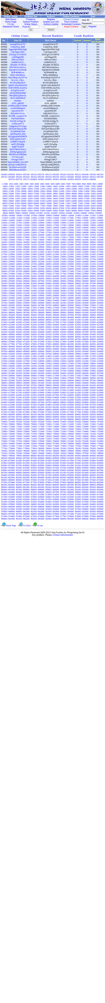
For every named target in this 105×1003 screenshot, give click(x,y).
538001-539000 (96, 363)
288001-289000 (23, 278)
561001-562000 (23, 373)
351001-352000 (23, 300)
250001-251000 (82, 264)
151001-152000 (67, 230)
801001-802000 (52, 456)
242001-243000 (67, 261)
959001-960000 (8, 511)
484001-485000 (23, 346)
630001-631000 (8, 397)
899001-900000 (52, 489)
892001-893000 (52, 487)
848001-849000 (23, 473)
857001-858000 (52, 475)
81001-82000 (96, 206)
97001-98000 (96, 210)
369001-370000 (82, 305)
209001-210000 (96, 249)
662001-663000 (67, 407)
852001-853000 (82, 473)
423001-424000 (52, 325)
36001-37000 (33, 193)
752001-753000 (52, 439)
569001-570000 (37, 375)
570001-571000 (52, 375)
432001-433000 (82, 327)
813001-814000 (23, 460)
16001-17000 (83, 186)
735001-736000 (8, 434)
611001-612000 (37, 390)
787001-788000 (52, 451)
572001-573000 (82, 375)
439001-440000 (82, 329)
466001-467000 (67, 339)
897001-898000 (23, 489)
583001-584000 (37, 380)
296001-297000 (37, 281)
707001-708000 (8, 424)
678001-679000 (96, 412)
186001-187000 (67, 242)
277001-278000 (67, 274)
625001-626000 (37, 395)
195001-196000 (96, 244)
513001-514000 (37, 356)
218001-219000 (23, 254)
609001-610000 (8, 390)
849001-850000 (37, 473)
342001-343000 (96, 295)
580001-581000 (96, 378)
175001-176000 (8, 240)
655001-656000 (67, 405)
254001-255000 (37, 266)
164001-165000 (52, 235)
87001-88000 (71, 208)
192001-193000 (52, 244)
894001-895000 (82, 487)
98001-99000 (8, 213)
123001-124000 (67, 220)
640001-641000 (52, 400)
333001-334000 (67, 293)
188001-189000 (96, 242)
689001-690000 (52, 417)
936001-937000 (82, 502)
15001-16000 (71, 186)
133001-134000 (8, 225)
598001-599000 (52, 385)
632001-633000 (37, 397)
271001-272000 (82, 271)
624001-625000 (23, 395)
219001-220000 (37, 254)
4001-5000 (45, 184)
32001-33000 (83, 191)
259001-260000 (8, 269)
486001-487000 (52, 346)
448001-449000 (8, 334)
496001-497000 (96, 349)
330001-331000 (23, 293)
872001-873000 (67, 480)
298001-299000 (67, 281)
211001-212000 (23, 252)
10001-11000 (8, 186)
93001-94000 (46, 210)
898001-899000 (37, 489)
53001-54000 (46, 198)
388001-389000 (52, 312)
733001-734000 (82, 431)
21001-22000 (46, 189)
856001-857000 (37, 475)
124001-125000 (82, 220)
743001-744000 (23, 436)
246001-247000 (23, 264)
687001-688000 (23, 417)
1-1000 (5, 184)
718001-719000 (67, 426)
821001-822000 (37, 463)
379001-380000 (23, 310)
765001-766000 (37, 443)
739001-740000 (67, 434)
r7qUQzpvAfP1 (18, 52)
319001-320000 (67, 288)
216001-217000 (96, 252)
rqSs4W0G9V (18, 111)
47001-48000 (71, 196)
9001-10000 (97, 184)
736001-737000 (23, 434)
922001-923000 (82, 497)
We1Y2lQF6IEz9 (17, 98)
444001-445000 (52, 332)
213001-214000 (52, 252)
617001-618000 (23, 392)
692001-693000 (96, 417)
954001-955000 (37, 509)
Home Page (10, 22)
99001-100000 (21, 213)
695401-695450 (23, 177)
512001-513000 (22, 356)
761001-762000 (82, 441)
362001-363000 (82, 303)
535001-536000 (52, 363)
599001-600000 (67, 385)
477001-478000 (23, 344)
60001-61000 (33, 201)
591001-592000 (52, 383)
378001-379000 (8, 310)
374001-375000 (52, 308)
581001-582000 (8, 380)
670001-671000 (82, 409)
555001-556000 (37, 371)
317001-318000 (37, 288)
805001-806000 (8, 458)
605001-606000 (52, 388)
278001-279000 (82, 274)
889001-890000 (8, 487)
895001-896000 (96, 487)
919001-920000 (37, 497)
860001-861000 (96, 475)
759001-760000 (52, 441)
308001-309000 (8, 286)
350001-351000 (8, 300)
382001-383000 (67, 310)
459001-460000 (67, 337)
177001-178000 (37, 240)
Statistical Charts (10, 26)
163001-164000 (37, 235)
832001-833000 (96, 465)
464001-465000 (37, 339)
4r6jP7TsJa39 (18, 147)
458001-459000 (52, 337)
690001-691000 (67, 417)
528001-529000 (52, 361)
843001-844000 (52, 470)
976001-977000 (52, 516)
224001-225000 (8, 257)
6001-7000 (65, 184)
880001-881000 (82, 482)
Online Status (28, 24)
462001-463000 (8, 339)
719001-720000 (82, 426)
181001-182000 (96, 240)
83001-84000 (20, 208)
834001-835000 (23, 468)
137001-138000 (67, 225)
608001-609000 (96, 388)
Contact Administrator (62, 535)
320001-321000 (82, 288)
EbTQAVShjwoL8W (18, 129)
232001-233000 (23, 259)
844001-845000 (67, 470)
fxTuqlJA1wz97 (18, 90)
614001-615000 (81, 390)
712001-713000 (81, 424)
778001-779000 (23, 448)
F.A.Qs (10, 24)
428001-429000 (23, 327)
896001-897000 (8, 489)
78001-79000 (58, 206)
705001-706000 (82, 422)
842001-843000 (37, 470)
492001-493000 (37, 349)
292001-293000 (82, 278)
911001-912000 (23, 494)
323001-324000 (23, 291)
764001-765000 (23, 443)
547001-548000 (23, 368)
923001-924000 (96, 497)
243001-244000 (82, 261)
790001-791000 (96, 451)
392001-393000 (8, 315)
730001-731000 (37, 431)
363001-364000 (96, 303)
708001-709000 (23, 424)
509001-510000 (82, 354)
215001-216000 (81, 252)
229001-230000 (82, 257)
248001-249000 (52, 264)
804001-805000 (96, 456)
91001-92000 (20, 210)
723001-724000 (37, 429)
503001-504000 (96, 351)
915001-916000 (81, 494)
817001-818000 (82, 460)
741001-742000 (96, 434)
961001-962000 (37, 511)
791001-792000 (8, 453)
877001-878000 (37, 482)
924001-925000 (8, 499)
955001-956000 (52, 509)
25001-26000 (96, 189)
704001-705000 (67, 422)
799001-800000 (23, 456)
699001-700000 (96, 419)
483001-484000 (8, 346)
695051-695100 (23, 174)
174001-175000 (96, 237)
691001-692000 (82, 417)
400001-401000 (23, 317)
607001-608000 (82, 388)
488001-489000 (82, 346)
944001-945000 (96, 504)
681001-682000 (37, 414)
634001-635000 (67, 397)
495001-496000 (82, 349)
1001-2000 (13, 184)
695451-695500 (37, 177)
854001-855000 (8, 475)
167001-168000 (96, 235)
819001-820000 (8, 463)
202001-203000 (96, 247)
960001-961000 (23, 511)
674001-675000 (37, 412)
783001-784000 (96, 448)
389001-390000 (67, 312)
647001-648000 (52, 402)
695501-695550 (52, 177)
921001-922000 (67, 497)
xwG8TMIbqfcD (17, 108)
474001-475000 (82, 341)
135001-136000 (37, 225)
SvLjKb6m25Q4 (18, 131)
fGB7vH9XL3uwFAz (17, 88)
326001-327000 (67, 291)
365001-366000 (23, 305)
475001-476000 (96, 341)
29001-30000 (46, 191)
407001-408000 (23, 320)
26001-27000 (8, 191)
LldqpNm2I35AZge (17, 126)
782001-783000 (82, 448)
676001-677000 (67, 412)
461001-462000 (96, 337)
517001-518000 (96, 356)
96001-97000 (83, 210)
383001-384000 (82, 310)
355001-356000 (82, 300)
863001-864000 (37, 477)
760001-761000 (67, 441)
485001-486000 (37, 346)
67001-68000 (20, 203)
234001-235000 (52, 259)
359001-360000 (37, 303)
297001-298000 (52, 281)
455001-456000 (8, 337)
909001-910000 (96, 492)
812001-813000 (8, 460)
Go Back (27, 525)
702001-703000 (37, 422)
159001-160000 (82, 232)
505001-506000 (23, 354)
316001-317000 (23, 288)
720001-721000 (96, 426)
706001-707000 (96, 422)
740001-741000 (82, 434)
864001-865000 (52, 477)
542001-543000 (52, 366)
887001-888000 (82, 485)
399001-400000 (8, 317)
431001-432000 (67, 327)
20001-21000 (33, 189)
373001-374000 (37, 308)
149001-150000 (37, 230)
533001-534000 (23, 363)
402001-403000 (52, 317)
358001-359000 (23, 303)
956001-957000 (67, 509)
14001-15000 (58, 186)
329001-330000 (8, 293)
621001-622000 (82, 392)
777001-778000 (8, 448)
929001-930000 (82, 499)
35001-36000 (20, 193)
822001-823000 (52, 463)
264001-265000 (82, 269)
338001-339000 (37, 295)
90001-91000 (8, 210)
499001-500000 (37, 351)
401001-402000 (37, 317)
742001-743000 (8, 436)
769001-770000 (96, 443)
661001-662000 (52, 407)
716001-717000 (37, 426)
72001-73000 (83, 203)
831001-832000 (82, 465)
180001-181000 (82, 240)
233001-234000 (37, 259)
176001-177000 (23, 240)
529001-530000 (67, 361)
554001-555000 (23, 371)
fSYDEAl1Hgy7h (18, 121)
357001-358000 (8, 303)
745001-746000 (52, 436)
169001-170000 (23, 237)
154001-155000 (8, 232)
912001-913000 (37, 494)
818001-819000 (96, 460)
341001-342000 (82, 295)
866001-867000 (82, 477)
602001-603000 (8, 388)
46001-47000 (58, 196)
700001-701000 (8, 422)
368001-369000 (67, 305)
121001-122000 (37, 220)
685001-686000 (96, 414)
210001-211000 (8, 252)
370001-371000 (96, 305)
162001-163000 (23, 235)
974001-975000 (23, 516)
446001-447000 (82, 332)
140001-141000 (8, 227)
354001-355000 (67, 300)
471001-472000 (37, 341)
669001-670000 (67, 409)
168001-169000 (8, 237)
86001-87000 (58, 208)
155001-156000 (23, 232)
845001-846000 (82, 470)
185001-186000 (52, 242)
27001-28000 (20, 191)
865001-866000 (67, 477)
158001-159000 (67, 232)
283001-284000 (52, 276)
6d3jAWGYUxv (18, 113)
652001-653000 (23, 405)
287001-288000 (8, 278)
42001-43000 (8, 196)
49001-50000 (96, 196)
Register (48, 19)
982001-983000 (37, 519)
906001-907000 (52, 492)
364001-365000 (8, 305)
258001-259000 (96, 266)
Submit (87, 40)
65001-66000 (96, 201)
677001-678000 (82, 412)
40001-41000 (83, 193)
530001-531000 (82, 361)
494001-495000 (67, 349)
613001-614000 (67, 390)
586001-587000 (82, 380)
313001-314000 (81, 286)
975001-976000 (37, 516)
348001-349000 (82, 298)
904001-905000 (23, 492)
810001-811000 (82, 458)
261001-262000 (37, 269)
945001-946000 (8, 506)
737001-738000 (37, 434)
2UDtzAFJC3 (18, 124)
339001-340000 (52, 295)
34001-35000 (8, 193)
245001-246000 (8, 264)
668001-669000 (52, 409)
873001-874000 (82, 480)
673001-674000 (23, 412)
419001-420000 (96, 322)
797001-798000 (96, 453)
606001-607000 (67, 388)
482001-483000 (96, 344)
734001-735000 (96, 431)
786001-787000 (37, 451)
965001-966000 (96, 511)
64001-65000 (83, 201)
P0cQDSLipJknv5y (17, 95)
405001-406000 (96, 317)
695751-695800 (30, 179)
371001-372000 (8, 308)
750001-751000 (23, 439)
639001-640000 (37, 400)
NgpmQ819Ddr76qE (18, 49)
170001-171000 (37, 237)
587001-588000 (96, 380)
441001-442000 (8, 332)
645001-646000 (23, 402)
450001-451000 (37, 334)
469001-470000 (8, 341)
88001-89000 (83, 208)
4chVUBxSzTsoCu (17, 149)
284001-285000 (67, 276)
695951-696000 (89, 179)
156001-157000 (37, 232)
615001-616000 (96, 390)
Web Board (10, 19)
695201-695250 (67, 174)
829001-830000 (52, 465)
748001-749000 (96, 436)
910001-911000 (8, 494)
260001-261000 (23, 269)
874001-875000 (96, 480)
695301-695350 (96, 174)
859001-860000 (82, 475)
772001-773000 (37, 446)
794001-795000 (52, 453)
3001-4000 (34, 184)
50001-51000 (8, 198)
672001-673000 (8, 412)
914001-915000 (67, 494)
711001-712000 (67, 424)
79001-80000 (71, 206)
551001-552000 (82, 368)
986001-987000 (96, 519)
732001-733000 (67, 431)
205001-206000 (37, 249)
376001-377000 (82, 308)
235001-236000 (67, 259)
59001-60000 (20, 201)
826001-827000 (8, 465)
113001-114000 (23, 218)
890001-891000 (23, 487)
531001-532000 (96, 361)
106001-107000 (23, 215)
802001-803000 (67, 456)
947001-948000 (37, 506)
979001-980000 (96, 516)
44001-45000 (33, 196)
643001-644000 (96, 400)
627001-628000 (67, 395)
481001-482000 (82, 344)
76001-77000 (33, 206)
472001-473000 (52, 341)
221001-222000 (67, 254)
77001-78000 (46, 206)
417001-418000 (67, 322)
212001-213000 (37, 252)
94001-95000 (58, 210)
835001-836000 (37, 468)
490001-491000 (8, 349)
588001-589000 (8, 383)
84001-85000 (33, 208)
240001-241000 (37, 261)
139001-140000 (96, 225)
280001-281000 (8, 276)
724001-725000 (52, 429)
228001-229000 (67, 257)
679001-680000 (8, 414)
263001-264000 (67, 269)
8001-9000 (86, 184)
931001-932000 (8, 502)
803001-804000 (82, 456)
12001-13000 (33, 186)
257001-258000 (82, 266)
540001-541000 (23, 366)
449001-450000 (23, 334)
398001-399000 (96, 315)
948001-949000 (52, 506)
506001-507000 (37, 354)
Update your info (48, 22)
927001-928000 (52, 499)
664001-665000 (96, 407)
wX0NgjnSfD (18, 57)
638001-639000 (23, 400)
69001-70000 (46, 203)
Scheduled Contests (67, 25)
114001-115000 (37, 218)
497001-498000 (8, 351)
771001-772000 (23, 446)
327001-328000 (82, 291)
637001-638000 (8, 400)
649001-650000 (82, 402)
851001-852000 (67, 473)
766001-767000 (52, 443)
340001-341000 (67, 295)
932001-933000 (23, 502)
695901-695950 (74, 179)
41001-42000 (96, 193)
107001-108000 (38, 215)
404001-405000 (82, 317)
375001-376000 (67, 308)
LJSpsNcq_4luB (18, 47)
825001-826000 (96, 463)
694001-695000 (23, 419)
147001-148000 (8, 230)
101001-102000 (50, 213)
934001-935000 (52, 502)
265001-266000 (96, 269)
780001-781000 (52, 448)
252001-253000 (8, 266)
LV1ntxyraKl (17, 157)
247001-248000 (37, 264)
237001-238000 (96, 259)
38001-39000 (58, 193)
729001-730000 (23, 431)
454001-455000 (96, 334)
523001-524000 (82, 358)
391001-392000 (96, 312)
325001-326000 (52, 291)
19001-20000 (20, 189)
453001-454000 (82, 334)
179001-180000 (67, 240)
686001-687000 (8, 417)
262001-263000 (52, 269)
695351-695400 (8, 177)
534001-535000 (37, 363)
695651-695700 (96, 177)
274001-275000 (23, 274)
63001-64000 (71, 201)
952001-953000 (8, 509)
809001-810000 (67, 458)
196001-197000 (8, 247)
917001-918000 (8, 497)
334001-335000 (82, 293)
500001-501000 (52, 351)
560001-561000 (8, 373)
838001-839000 (82, 468)
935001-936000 (67, 502)
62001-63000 (58, 201)
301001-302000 (8, 283)
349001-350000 (96, 298)
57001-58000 (96, 198)
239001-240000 (23, 261)
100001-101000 (36, 213)
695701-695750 (15, 179)
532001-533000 (8, 363)
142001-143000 (37, 227)
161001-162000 (8, 235)
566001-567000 (96, 373)
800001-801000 (37, 456)
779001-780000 (37, 448)
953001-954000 (23, 509)
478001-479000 (37, 344)
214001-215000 (67, 252)
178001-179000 (52, 240)
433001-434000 (96, 327)
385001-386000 (8, 312)
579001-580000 (82, 378)
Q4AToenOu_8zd (17, 134)
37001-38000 (46, 193)
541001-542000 (37, 366)
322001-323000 (8, 291)
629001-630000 (96, 395)
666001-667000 (23, 409)
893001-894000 (67, 487)
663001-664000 (82, 407)
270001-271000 (67, 271)
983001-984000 (52, 519)
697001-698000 (67, 419)
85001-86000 (46, 208)
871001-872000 (52, 480)
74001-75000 (8, 206)
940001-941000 (37, 504)
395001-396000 (52, 315)
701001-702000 (23, 422)
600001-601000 (82, 385)
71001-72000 (71, 203)
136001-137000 (52, 225)
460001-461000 (82, 337)
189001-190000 (8, 244)
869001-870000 (23, 480)
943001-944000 (82, 504)
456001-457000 (23, 337)
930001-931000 (96, 499)
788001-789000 (67, 451)
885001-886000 (52, 485)
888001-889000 (96, 485)
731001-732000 (52, 431)
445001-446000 (67, 332)
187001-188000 (82, 242)
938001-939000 (8, 504)
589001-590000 (23, 383)
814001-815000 (37, 460)
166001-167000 (82, 235)
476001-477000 (8, 344)
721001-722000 (8, 429)
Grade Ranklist (84, 35)
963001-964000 (67, 511)
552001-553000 (96, 368)
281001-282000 (23, 276)
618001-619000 (37, 392)
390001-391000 (82, 312)
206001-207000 (52, 249)
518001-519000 (8, 358)
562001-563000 (37, 373)
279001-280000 (96, 274)
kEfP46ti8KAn (17, 72)
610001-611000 (23, 390)
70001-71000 (58, 203)
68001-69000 (33, 203)
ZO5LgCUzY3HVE (17, 54)
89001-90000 (96, 208)
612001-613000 (52, 390)
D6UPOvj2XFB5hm (18, 154)
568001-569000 (23, 375)
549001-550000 (52, 368)
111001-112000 (96, 215)
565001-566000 (82, 373)
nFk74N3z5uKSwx (17, 67)
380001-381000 (37, 310)
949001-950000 (67, 506)
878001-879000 (52, 482)
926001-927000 (37, 499)
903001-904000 (8, 492)
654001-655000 (52, 405)
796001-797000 (82, 453)
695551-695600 (67, 177)
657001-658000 (96, 405)
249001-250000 (67, 264)
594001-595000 (96, 383)
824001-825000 (82, 463)
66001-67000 (8, 203)
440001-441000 (96, 329)
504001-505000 (8, 354)
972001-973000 (96, 514)
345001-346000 (37, 298)
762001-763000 (96, 441)
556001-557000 (52, 371)
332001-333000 (52, 293)
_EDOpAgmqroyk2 (17, 152)
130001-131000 (67, 223)
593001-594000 (82, 383)
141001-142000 (23, 227)
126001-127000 (8, 223)
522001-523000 (67, 358)
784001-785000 (8, 451)
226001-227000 (37, 257)
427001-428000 (8, 327)
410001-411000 (67, 320)
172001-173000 (67, 237)
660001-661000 (37, 407)
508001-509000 (67, 354)
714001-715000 (8, 426)
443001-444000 (37, 332)
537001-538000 (82, 363)
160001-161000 (96, 232)
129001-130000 (52, 223)
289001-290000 (37, 278)
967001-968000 (23, 514)
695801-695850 (45, 179)
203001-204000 (8, 249)
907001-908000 (67, 492)
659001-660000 (23, 407)
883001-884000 (23, 485)
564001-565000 (67, 373)
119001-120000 (8, 220)
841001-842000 (23, 470)
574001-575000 (8, 378)
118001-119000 (96, 218)
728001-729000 (8, 431)
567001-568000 (8, 375)
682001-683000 (52, 414)
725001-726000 (67, 429)
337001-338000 (23, 295)
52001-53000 (33, 198)
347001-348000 (67, 298)
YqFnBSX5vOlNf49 (18, 70)
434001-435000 (8, 329)
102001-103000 (65, 213)
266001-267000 (8, 271)
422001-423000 (37, 325)
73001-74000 (96, 203)
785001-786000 (23, 451)
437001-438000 (52, 329)
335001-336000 (96, 293)
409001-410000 (52, 320)
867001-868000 (96, 477)
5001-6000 (55, 184)
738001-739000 (52, 434)
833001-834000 (8, 468)
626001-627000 (52, 395)
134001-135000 (23, 225)
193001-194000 (67, 244)
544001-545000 (82, 366)
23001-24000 (71, 189)
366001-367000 (37, 305)
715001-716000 (23, 426)
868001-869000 (8, 480)
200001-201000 (67, 247)
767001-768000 (67, 443)
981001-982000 (23, 519)
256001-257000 (67, 266)
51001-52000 (20, 198)
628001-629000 (82, 395)
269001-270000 (52, 271)
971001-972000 (82, 514)
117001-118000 (81, 218)
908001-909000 (82, 492)
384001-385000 (96, 310)
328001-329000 (96, 291)
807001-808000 (37, 458)
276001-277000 (52, 274)
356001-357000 (96, 300)
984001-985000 (67, 519)
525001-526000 (8, 361)
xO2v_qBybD (18, 103)
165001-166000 (67, 235)
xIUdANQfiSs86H (18, 93)
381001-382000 (52, 310)
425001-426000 (82, 325)
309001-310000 (23, 286)
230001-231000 (96, 257)
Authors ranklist (48, 24)
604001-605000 (37, 388)
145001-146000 (82, 227)
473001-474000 (67, 341)
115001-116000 (52, 218)
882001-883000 (8, 485)
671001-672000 (96, 409)
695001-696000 (37, 419)
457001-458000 (37, 337)
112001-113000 (8, 218)
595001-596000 (8, 385)
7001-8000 (76, 184)
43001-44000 (20, 196)
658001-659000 (8, 407)
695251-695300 (82, 174)
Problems (28, 19)
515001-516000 (67, 356)
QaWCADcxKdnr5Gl (17, 85)
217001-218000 (8, 254)
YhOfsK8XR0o (17, 118)
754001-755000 (82, 439)
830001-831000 (67, 465)
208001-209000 (82, 249)
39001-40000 (71, 193)
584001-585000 (52, 380)
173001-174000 (82, 237)
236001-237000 (82, 259)
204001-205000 (23, 249)
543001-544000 (67, 366)
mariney (17, 100)
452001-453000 (67, 334)
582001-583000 (23, 380)
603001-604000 (23, 388)
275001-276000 (37, 274)
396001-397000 (67, 315)
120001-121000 (22, 220)
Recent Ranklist (52, 35)
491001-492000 (23, 349)
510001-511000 (96, 354)
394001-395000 (37, 315)
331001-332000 (37, 293)
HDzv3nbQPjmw (17, 75)
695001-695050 (8, 174)
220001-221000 (52, 254)
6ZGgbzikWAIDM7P (18, 136)
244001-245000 (96, 261)
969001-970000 (52, 514)
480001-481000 (67, 344)
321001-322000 (96, 288)
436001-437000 (37, 329)
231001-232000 (8, 259)
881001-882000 (96, 482)
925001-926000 (23, 499)
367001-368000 (52, 305)
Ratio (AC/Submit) (98, 40)
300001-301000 (96, 281)
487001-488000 (67, 346)
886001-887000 (67, 485)
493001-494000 (52, 349)
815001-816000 (52, 460)
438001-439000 (67, 329)
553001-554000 (8, 371)
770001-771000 (8, 446)
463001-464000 (23, 339)
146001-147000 (96, 227)
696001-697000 (52, 419)
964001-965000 (82, 511)
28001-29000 (33, 191)
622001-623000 (96, 392)
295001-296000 (23, 281)
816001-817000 (67, 460)
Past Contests (67, 22)
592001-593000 (67, 383)
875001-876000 (8, 482)
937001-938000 (96, 502)
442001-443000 (23, 332)
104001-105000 (95, 213)
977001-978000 (67, 516)
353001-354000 (52, 300)
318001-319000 (52, 288)
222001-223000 (82, 254)
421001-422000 (23, 325)
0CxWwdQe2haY (18, 83)
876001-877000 (23, 482)
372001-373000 (23, 308)
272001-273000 (96, 271)
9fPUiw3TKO (18, 60)
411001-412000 (82, 320)
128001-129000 (37, 223)
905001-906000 (37, 492)
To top (40, 525)
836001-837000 (52, 468)
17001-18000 (96, 186)
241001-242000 (52, 261)
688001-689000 (37, 417)
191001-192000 (37, 244)
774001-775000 (67, 446)
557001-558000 (67, 371)
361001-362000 (67, 303)
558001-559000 (82, 371)
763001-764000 (8, 443)
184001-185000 (37, 242)
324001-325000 (37, 291)
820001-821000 (23, 463)
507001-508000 (52, 354)
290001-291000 (52, 278)
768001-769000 (82, 443)
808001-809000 (52, 458)
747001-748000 (82, 436)
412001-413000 (96, 320)
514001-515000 (52, 356)
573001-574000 (96, 375)
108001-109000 (52, 215)
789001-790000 (82, 451)
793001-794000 (37, 453)
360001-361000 (52, 303)
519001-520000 (23, 358)
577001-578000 (52, 378)
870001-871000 (37, 480)
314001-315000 (96, 286)
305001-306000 (67, 283)
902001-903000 (96, 489)
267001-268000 (23, 271)
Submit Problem (29, 22)
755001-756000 (96, 439)
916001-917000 (96, 494)
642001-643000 (82, 400)
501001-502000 (67, 351)
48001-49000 (83, 196)
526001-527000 (23, 361)
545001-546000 (96, 366)
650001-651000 (96, 402)
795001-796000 (67, 453)
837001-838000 (67, 468)
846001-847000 (96, 470)
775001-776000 (82, 446)
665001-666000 (8, 409)
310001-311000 (37, 286)
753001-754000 (67, 439)
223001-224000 (96, 254)
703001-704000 (52, 422)
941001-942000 (52, 504)
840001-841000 (8, 470)
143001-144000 (52, 227)
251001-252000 (96, 264)
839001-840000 (96, 468)
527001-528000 (37, 361)
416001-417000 (52, 322)
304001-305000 (52, 283)
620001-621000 (67, 392)
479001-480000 (52, 344)
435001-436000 (23, 329)
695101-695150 (37, 174)
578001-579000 (67, 378)
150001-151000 (52, 230)
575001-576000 (23, 378)
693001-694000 (8, 419)
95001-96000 (71, 210)
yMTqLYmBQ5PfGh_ (17, 165)
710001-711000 (52, 424)
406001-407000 (8, 320)
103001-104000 (80, 213)
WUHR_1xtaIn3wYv (18, 116)
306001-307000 (82, 283)
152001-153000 (82, 230)
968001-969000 (37, 514)
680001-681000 (23, 414)
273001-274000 (8, 274)
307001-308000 (96, 283)
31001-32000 (71, 191)
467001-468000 (82, 339)
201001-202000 (82, 247)
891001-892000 (37, 487)
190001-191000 (23, 244)
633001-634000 (52, 397)
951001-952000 (96, 506)
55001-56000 (71, 198)
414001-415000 (23, 322)
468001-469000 (96, 339)
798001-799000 (8, 456)
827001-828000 (23, 465)
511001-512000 (8, 356)
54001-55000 (58, 198)
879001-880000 (67, 482)
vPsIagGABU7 (17, 159)
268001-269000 (37, 271)
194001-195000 (82, 244)
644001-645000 (8, 402)
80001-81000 (83, 206)
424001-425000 (67, 325)
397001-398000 (82, 315)
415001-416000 (37, 322)
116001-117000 (67, 218)
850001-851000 (52, 473)
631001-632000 (23, 397)
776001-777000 (96, 446)
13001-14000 (46, 186)
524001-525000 (96, 358)
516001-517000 (82, 356)
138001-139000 (82, 225)
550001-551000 (67, 368)
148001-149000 (23, 230)
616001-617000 (8, 392)
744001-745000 (37, 436)
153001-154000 (96, 230)
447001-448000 (96, 332)
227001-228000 (52, 257)
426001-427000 (96, 325)
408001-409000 (37, 320)
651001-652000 (8, 405)
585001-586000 (67, 380)
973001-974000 (8, 516)
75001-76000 (20, 206)
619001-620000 (52, 392)
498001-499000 (23, 351)
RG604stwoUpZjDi (17, 167)
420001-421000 (8, 325)
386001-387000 (23, 312)
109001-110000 (67, 215)
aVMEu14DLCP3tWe (17, 106)
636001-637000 (96, 397)
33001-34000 (96, 191)
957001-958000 (82, 509)
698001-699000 (82, 419)
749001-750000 (8, 439)
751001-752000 (37, 439)
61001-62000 (46, 201)
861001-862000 (8, 477)
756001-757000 (8, 441)
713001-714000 (96, 424)
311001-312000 (52, 286)
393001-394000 (23, 315)
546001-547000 (8, 368)
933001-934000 (37, 502)
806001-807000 (23, 458)
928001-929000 (67, 499)
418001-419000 (82, 322)
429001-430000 (37, 327)
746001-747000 (67, 436)
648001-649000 (67, 402)
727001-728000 (96, 429)
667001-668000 (37, 409)
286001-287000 (96, 276)
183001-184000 (23, 242)
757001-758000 (23, 441)
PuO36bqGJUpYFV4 (18, 77)
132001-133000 (96, 223)
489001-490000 (96, 346)
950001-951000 (82, 506)
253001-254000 (23, 266)
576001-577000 (37, 378)
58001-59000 (8, 201)
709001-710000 (37, 424)
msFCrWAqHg (17, 144)
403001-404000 (67, 317)
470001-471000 (23, 341)
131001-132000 (82, 223)
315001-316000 (8, 288)
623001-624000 (8, 395)
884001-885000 (37, 485)
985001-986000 (82, 519)
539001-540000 (8, 366)
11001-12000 (20, 186)
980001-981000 (8, 519)
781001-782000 (67, 448)
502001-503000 (82, 351)
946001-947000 (23, 506)
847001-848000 (8, 473)
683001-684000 (67, 414)
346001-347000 (52, 298)
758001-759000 (37, 441)
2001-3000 (24, 184)
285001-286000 (82, 276)
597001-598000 (37, 385)
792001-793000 (23, 453)
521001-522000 (52, 358)
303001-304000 (37, 283)
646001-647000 (37, 402)
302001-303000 (23, 283)
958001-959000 (96, 509)
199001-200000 (52, 247)
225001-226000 (23, 257)
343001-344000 (8, 298)
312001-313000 (67, 286)
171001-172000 (52, 237)
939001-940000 (23, 504)
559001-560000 (96, 371)
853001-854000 (96, 473)
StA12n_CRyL (17, 80)
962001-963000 (52, 511)
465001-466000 (52, 339)
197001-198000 (23, 247)
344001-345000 (23, 298)
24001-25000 (83, 189)
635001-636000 (82, 397)
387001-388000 (37, 312)
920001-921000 (52, 497)
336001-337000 (8, 295)
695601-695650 (82, 177)
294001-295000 (8, 281)
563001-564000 (52, 373)
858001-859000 (67, 475)
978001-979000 (82, 516)
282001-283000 (37, 276)
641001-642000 (67, 400)
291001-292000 (67, 278)
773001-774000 (52, 446)
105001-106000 (8, 215)
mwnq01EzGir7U (18, 44)
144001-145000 (67, 227)
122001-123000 (52, 220)
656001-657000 (82, 405)
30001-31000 (58, 191)
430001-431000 (52, 327)
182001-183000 (8, 242)
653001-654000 (37, 405)
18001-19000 (8, 189)
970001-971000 (67, 514)
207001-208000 (67, 249)
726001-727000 (82, 429)
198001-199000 (37, 247)
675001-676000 (52, 412)
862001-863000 (23, 477)
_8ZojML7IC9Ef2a (17, 65)
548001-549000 (37, 368)
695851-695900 (59, 179)
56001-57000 (83, 198)
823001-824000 (67, 463)
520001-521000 (37, 358)
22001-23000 (58, 189)
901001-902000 (82, 489)
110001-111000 (82, 215)
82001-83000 (8, 208)
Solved (77, 40)
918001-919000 (23, 497)
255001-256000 (52, 266)
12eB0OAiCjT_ (18, 62)
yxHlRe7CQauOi (17, 141)
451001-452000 (52, 334)
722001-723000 (23, 429)
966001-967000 (8, 514)
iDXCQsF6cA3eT (18, 139)
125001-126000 (96, 220)
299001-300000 (82, 281)
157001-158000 (52, 232)
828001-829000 (37, 465)
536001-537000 (67, 363)
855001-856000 (23, 475)
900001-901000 (67, 489)
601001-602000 (96, 385)
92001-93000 (33, 210)
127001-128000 (23, 223)
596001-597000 (23, 385)
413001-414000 (8, 322)
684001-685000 (82, 414)
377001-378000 (96, 308)
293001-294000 (96, 278)
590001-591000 (37, 383)
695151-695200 (52, 174)
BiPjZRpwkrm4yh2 (17, 170)
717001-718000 (52, 426)
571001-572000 (67, 375)
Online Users (19, 35)
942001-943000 (67, 504)
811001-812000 (96, 458)
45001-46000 (46, 196)
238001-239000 (8, 261)
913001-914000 (52, 494)
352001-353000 (37, 300)
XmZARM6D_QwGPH (17, 162)
